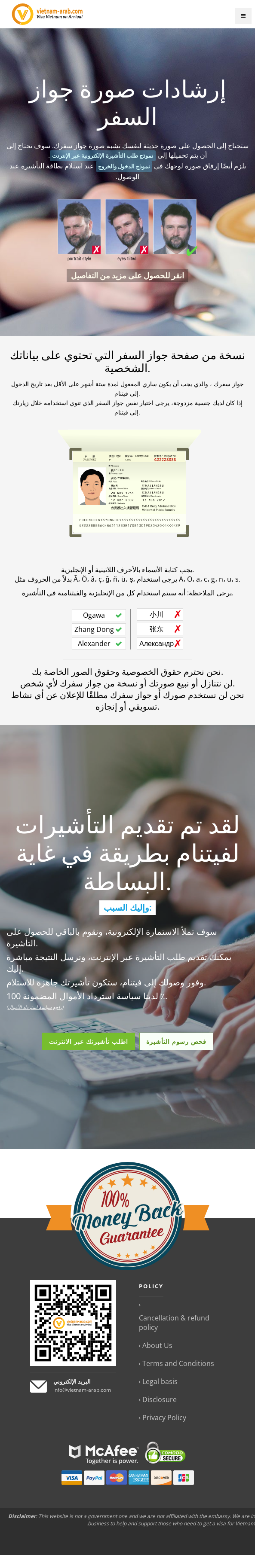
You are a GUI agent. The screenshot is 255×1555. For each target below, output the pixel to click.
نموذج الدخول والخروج (124, 166)
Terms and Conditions (178, 1363)
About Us (157, 1345)
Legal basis (160, 1381)
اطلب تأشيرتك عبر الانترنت (88, 1041)
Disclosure (159, 1399)
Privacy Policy (164, 1417)
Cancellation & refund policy (174, 1322)
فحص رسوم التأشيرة (176, 1041)
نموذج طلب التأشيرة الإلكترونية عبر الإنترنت (103, 155)
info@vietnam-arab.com (82, 1389)
